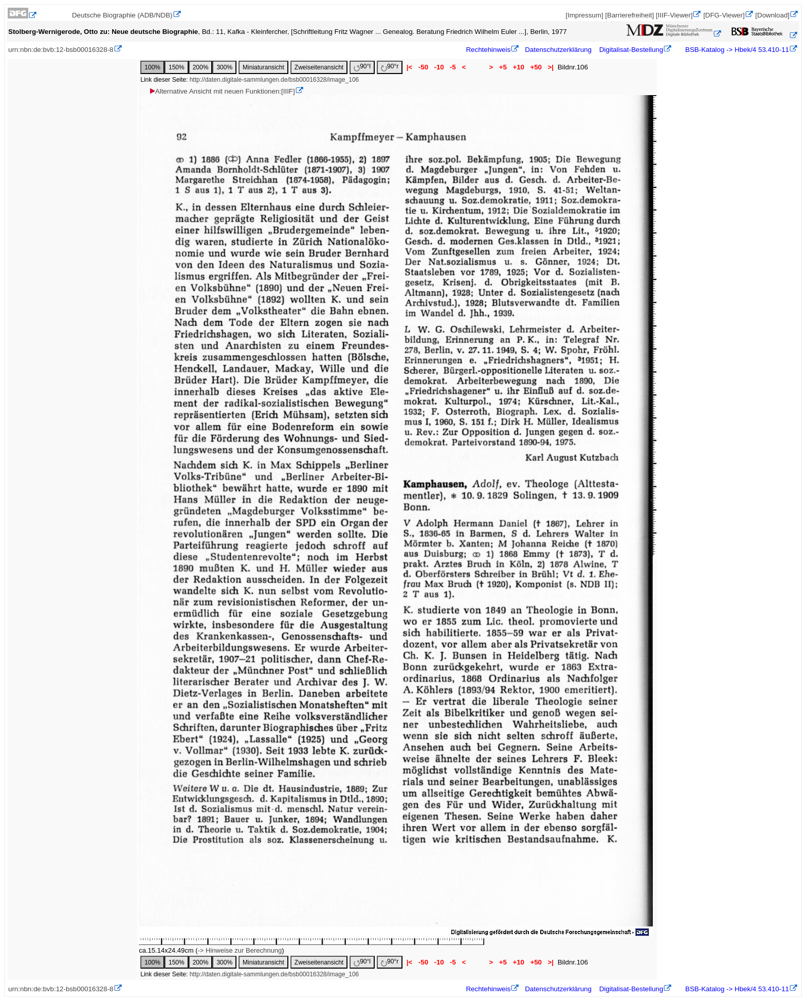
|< (409, 67)
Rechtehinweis (488, 49)
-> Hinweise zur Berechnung (239, 950)
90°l (362, 67)
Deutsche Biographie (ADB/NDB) (122, 15)
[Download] (772, 15)
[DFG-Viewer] (723, 15)
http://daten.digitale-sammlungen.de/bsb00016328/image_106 (274, 79)
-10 (439, 67)
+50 (536, 67)
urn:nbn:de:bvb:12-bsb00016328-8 (61, 49)
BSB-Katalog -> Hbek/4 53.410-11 (736, 49)
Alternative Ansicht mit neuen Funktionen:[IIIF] (222, 91)
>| (551, 67)
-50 (423, 67)
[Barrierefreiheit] (629, 15)
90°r (389, 67)
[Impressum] (584, 15)
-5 (452, 67)
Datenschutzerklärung (558, 49)
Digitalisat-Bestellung (631, 49)
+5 (503, 67)
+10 (518, 67)
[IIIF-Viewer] (674, 15)
